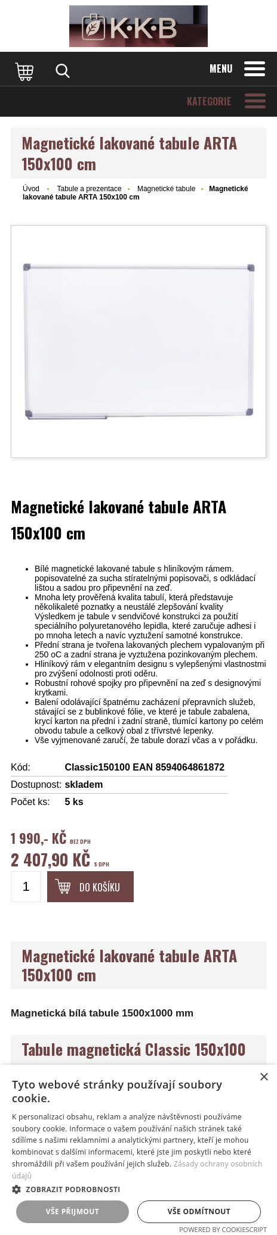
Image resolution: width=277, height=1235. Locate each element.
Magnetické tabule (166, 189)
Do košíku (99, 887)
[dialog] (138, 1150)
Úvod (31, 189)
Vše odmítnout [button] (199, 1211)
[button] (138, 1189)
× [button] (263, 1077)
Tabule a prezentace (89, 189)
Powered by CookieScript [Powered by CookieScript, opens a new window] (223, 1229)
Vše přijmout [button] (72, 1211)
